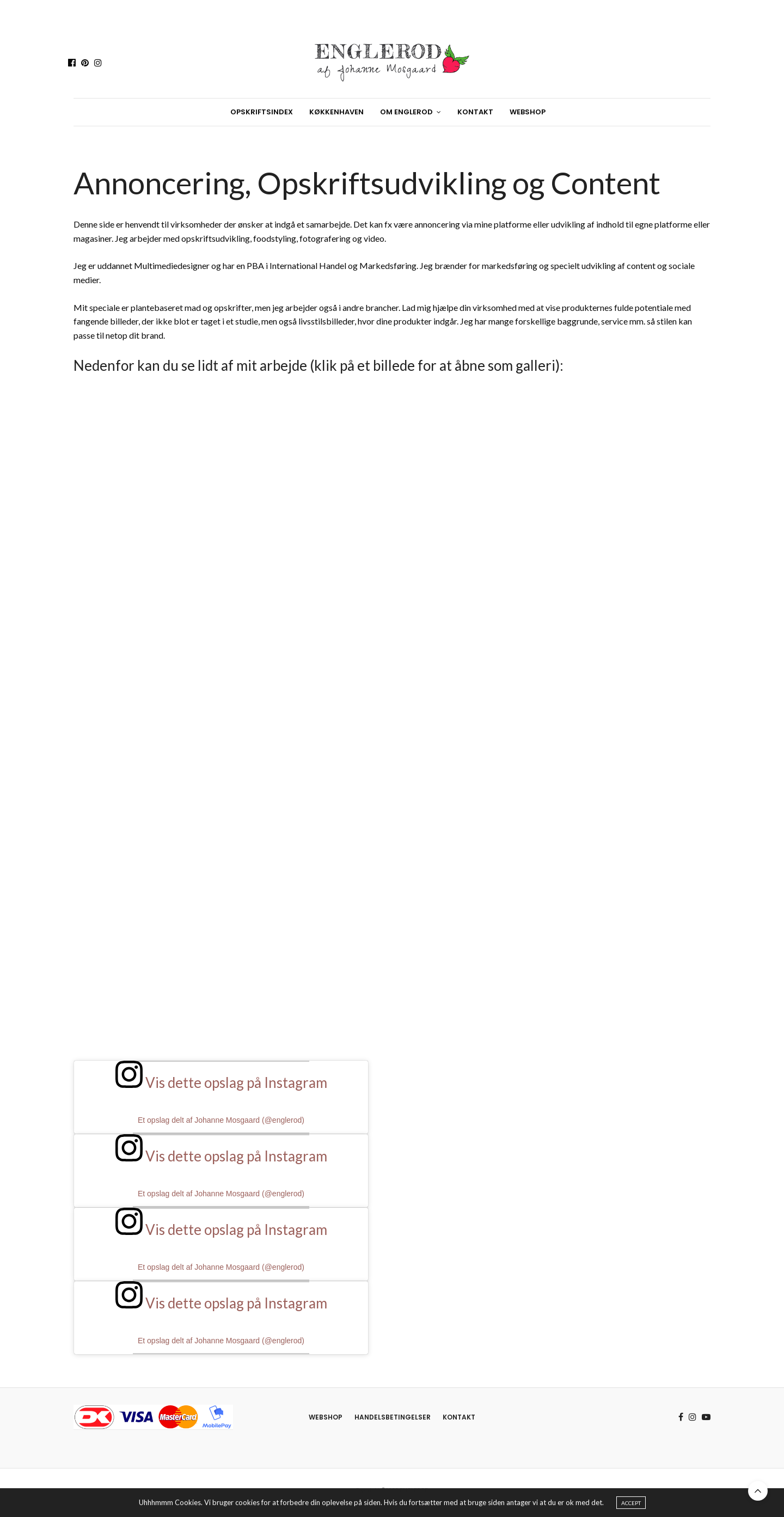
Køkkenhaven (336, 112)
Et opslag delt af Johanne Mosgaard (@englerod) (221, 1120)
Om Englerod (406, 112)
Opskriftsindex (261, 112)
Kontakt (475, 112)
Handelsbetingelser (392, 1417)
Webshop (528, 112)
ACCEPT (631, 1504)
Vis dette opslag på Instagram (221, 1082)
